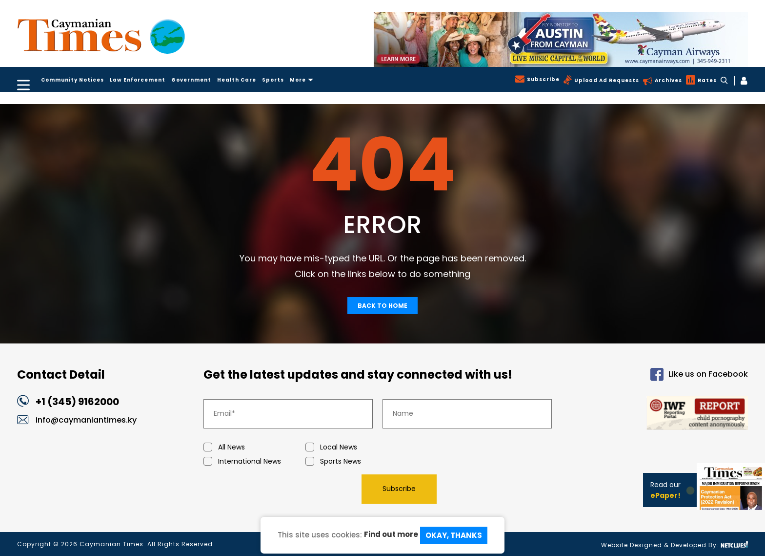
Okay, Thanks (453, 535)
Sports (273, 80)
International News (254, 461)
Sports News (356, 461)
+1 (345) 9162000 (77, 401)
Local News (356, 447)
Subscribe (542, 79)
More (301, 80)
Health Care (236, 80)
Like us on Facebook (699, 374)
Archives (667, 80)
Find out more (391, 534)
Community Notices (72, 80)
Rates (706, 80)
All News (254, 447)
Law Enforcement (137, 80)
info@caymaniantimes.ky (86, 420)
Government (191, 80)
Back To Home (382, 305)
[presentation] (277, 489)
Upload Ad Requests (605, 80)
